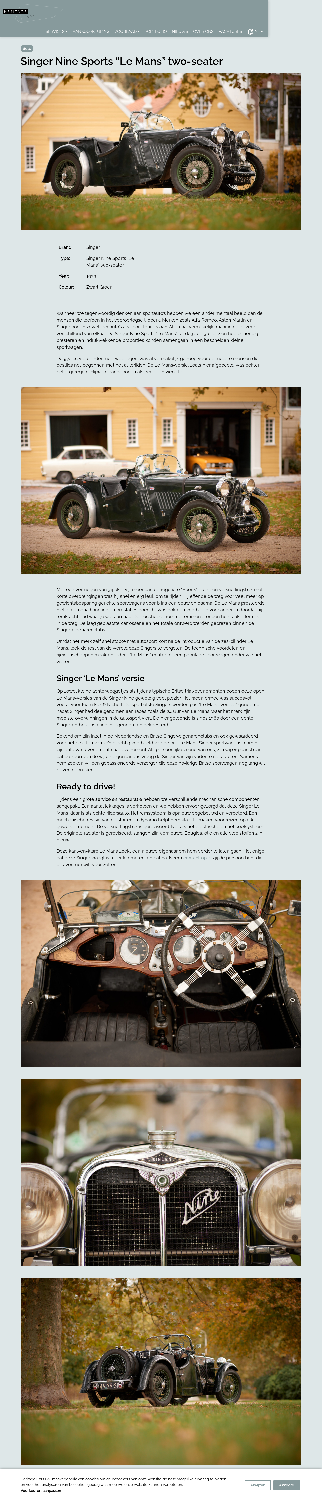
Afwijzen (257, 1485)
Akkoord (286, 1485)
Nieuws (216, 31)
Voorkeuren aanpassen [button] (41, 1490)
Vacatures (266, 31)
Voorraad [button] (161, 31)
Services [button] (91, 31)
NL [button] (289, 32)
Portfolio (192, 31)
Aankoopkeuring (127, 31)
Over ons (239, 31)
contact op (195, 858)
